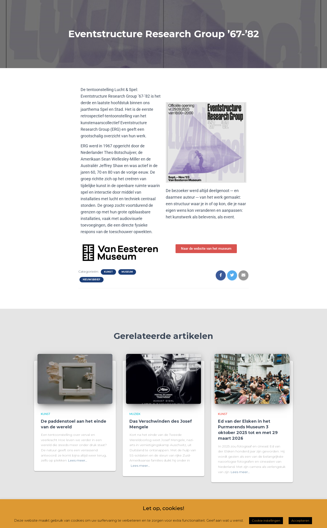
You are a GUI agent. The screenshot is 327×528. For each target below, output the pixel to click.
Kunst (108, 271)
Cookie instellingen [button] (266, 520)
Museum (127, 271)
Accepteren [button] (300, 520)
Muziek (134, 414)
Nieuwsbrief (91, 279)
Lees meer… (77, 460)
